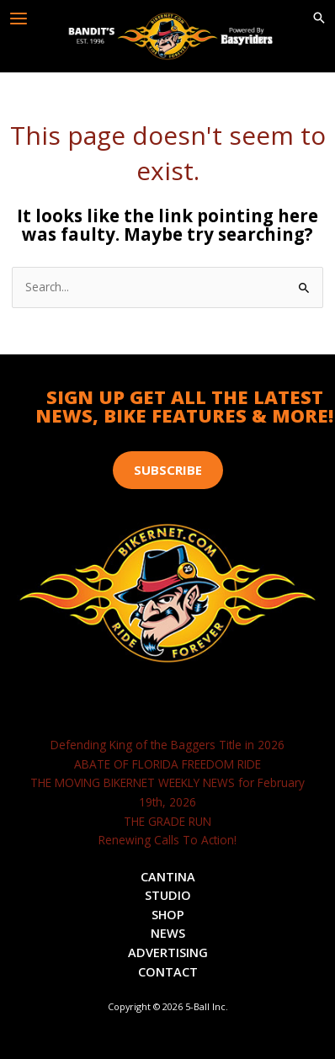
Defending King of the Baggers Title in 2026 (167, 745)
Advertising (168, 952)
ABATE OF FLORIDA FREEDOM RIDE (167, 764)
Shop (168, 914)
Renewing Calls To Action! (167, 840)
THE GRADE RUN (167, 821)
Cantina (168, 876)
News (168, 932)
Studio (168, 894)
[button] (319, 18)
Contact (168, 971)
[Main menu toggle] (19, 19)
